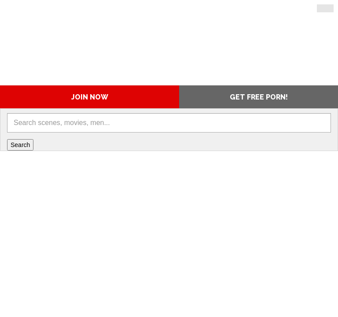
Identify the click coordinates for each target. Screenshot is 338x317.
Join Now (89, 97)
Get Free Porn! (259, 97)
